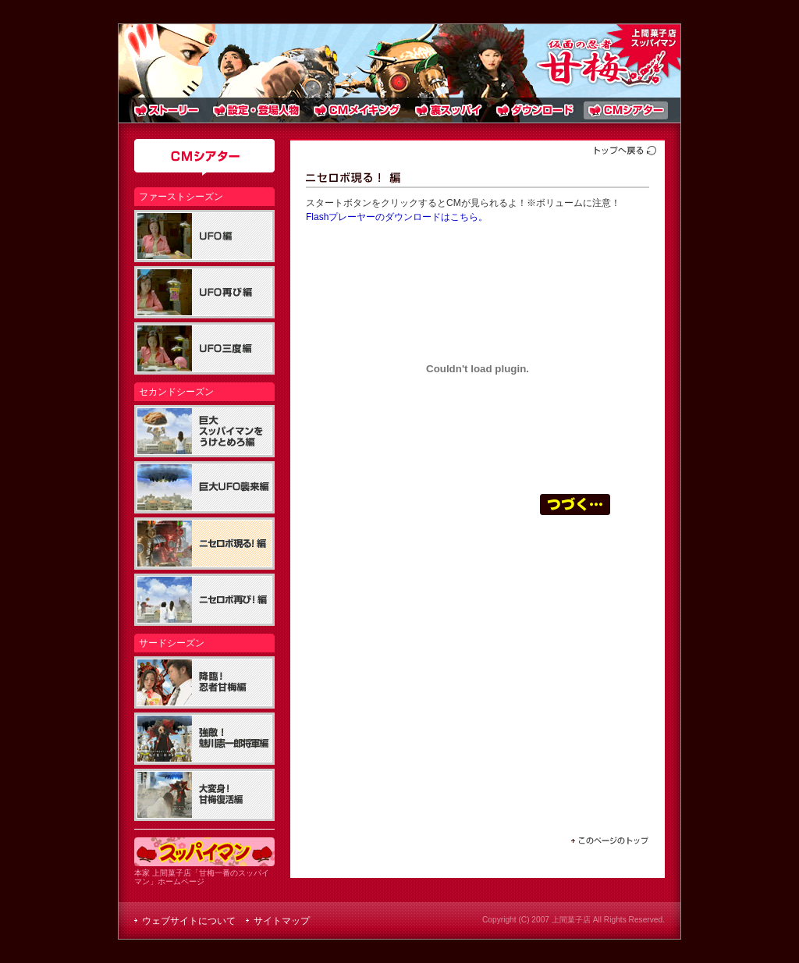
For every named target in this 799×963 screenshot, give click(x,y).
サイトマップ (282, 920)
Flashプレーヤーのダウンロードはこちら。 (397, 216)
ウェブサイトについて (189, 920)
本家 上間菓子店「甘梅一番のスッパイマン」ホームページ (204, 872)
